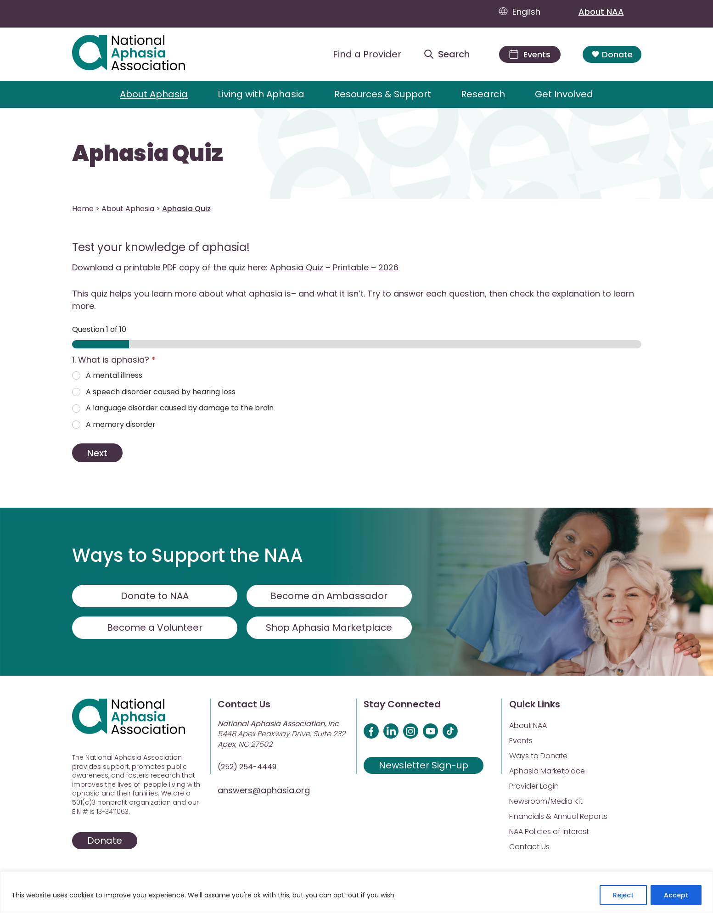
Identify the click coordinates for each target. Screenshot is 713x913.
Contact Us (529, 846)
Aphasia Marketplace (547, 771)
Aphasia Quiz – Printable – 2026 (334, 267)
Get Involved (564, 94)
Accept (676, 895)
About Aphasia (154, 94)
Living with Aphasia (261, 94)
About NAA (609, 11)
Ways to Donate (538, 756)
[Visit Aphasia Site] (139, 54)
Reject (623, 895)
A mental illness (114, 376)
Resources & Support (382, 94)
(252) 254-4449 (247, 767)
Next (97, 453)
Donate (612, 54)
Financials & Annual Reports (558, 816)
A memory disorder (121, 425)
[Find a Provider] (360, 54)
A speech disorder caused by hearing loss (161, 392)
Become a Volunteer (154, 627)
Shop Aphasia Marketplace (329, 627)
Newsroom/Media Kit (546, 801)
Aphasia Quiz (147, 153)
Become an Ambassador (328, 595)
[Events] (530, 54)
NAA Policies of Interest (549, 831)
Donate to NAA (155, 595)
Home (83, 208)
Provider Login (534, 786)
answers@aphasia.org (264, 790)
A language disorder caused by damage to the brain (180, 408)
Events (521, 740)
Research (483, 94)
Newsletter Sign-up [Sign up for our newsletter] (423, 765)
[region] (356, 892)
